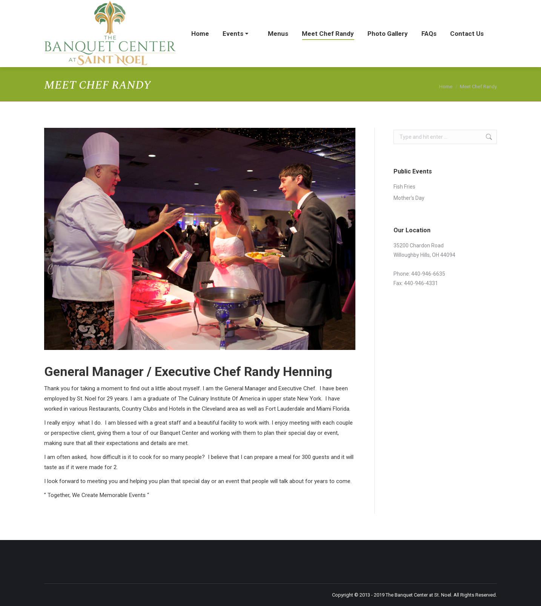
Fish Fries (404, 187)
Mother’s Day (408, 198)
